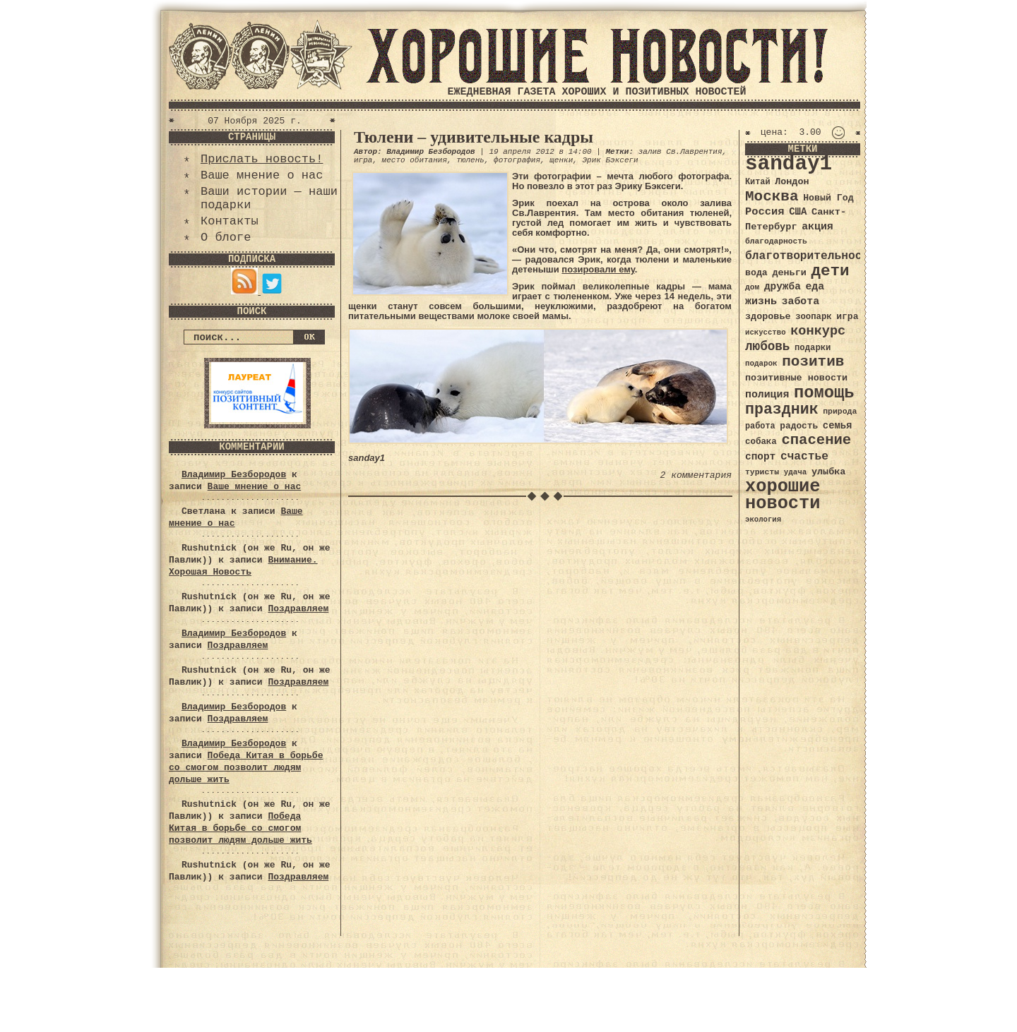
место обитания (414, 160)
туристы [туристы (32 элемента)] (762, 471)
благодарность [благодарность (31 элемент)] (776, 241)
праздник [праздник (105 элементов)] (782, 409)
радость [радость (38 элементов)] (799, 426)
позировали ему (597, 269)
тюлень (470, 160)
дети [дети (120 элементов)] (830, 271)
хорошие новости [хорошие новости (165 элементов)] (783, 495)
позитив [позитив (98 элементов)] (813, 362)
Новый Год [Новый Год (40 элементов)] (828, 198)
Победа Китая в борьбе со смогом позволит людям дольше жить (246, 767)
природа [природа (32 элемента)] (840, 411)
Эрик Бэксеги (610, 160)
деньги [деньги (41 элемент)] (789, 273)
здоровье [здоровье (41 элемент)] (768, 316)
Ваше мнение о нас (262, 175)
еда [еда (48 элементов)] (814, 286)
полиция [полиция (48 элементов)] (767, 394)
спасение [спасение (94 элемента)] (816, 440)
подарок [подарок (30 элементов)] (761, 363)
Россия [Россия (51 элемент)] (765, 211)
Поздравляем (298, 609)
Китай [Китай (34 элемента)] (758, 182)
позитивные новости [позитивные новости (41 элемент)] (796, 378)
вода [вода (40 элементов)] (756, 273)
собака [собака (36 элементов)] (761, 442)
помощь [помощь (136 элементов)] (824, 392)
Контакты (229, 221)
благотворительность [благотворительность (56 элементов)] (810, 256)
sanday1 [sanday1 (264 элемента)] (788, 164)
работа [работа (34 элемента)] (760, 426)
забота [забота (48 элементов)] (800, 301)
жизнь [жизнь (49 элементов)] (761, 301)
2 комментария (696, 475)
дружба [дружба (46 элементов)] (782, 286)
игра (363, 160)
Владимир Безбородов (234, 474)
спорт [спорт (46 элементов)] (760, 456)
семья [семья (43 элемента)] (837, 425)
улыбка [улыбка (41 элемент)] (828, 472)
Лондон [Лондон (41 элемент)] (792, 181)
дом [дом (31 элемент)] (752, 287)
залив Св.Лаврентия (680, 152)
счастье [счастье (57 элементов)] (804, 456)
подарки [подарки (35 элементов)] (813, 348)
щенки (561, 160)
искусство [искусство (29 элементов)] (765, 332)
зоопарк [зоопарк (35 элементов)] (813, 317)
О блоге (226, 237)
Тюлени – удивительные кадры (473, 137)
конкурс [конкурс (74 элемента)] (817, 331)
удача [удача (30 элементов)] (795, 472)
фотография (517, 160)
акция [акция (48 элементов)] (817, 226)
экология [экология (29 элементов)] (763, 519)
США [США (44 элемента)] (798, 211)
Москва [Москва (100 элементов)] (772, 196)
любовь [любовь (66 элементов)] (767, 347)
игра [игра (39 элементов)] (847, 316)
